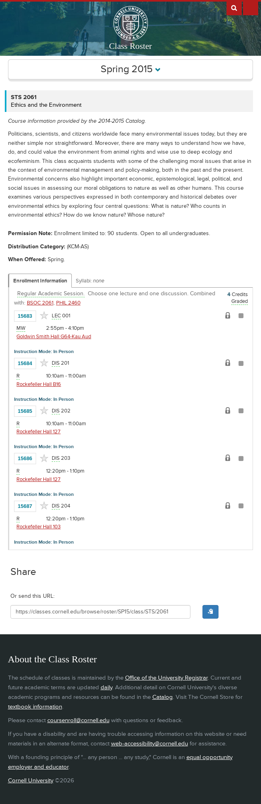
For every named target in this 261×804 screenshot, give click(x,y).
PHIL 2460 (68, 303)
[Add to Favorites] (44, 315)
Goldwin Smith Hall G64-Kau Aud (53, 336)
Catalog (162, 697)
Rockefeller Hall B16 (38, 384)
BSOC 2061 (40, 303)
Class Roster (130, 46)
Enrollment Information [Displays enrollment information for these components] (40, 281)
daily (106, 687)
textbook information (35, 707)
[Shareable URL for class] (100, 612)
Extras (250, 7)
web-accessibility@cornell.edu (149, 743)
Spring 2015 (131, 69)
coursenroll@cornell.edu (78, 720)
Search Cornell (234, 7)
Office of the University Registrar (166, 678)
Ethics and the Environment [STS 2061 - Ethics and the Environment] (46, 105)
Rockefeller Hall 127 (38, 431)
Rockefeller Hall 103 (38, 527)
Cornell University (30, 780)
